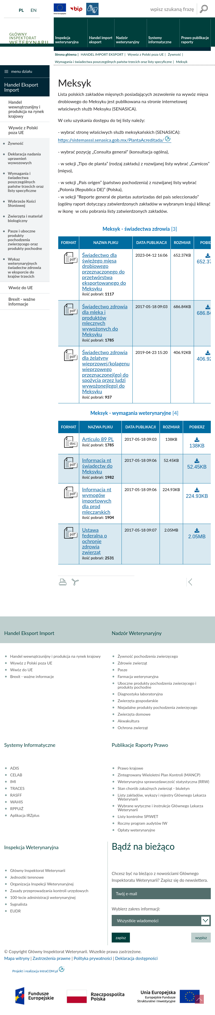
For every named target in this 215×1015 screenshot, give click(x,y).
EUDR (15, 912)
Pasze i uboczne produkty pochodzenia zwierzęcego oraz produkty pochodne (25, 241)
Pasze (122, 671)
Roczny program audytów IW (142, 824)
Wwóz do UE (20, 288)
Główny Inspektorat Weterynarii (37, 872)
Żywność (174, 55)
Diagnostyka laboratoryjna (140, 695)
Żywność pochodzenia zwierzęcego (148, 657)
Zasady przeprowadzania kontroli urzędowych (49, 892)
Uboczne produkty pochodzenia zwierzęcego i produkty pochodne (157, 686)
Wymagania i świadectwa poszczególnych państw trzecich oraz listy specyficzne (113, 63)
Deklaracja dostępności (136, 959)
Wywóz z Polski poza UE (146, 55)
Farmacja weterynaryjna (138, 678)
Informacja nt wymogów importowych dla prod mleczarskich (96, 502)
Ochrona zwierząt (133, 729)
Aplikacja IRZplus (24, 817)
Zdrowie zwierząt (132, 664)
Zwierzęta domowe (134, 715)
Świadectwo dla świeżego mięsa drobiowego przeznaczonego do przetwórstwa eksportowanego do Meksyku (104, 273)
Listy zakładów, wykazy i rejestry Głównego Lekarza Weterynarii (162, 798)
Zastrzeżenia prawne (52, 959)
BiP (76, 9)
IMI (13, 783)
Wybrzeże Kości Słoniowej (22, 204)
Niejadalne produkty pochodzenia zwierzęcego (157, 709)
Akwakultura (128, 722)
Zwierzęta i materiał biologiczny (25, 219)
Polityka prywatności (93, 959)
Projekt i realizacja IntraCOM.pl (35, 972)
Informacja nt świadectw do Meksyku (97, 467)
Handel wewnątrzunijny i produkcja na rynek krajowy (26, 110)
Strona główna (65, 55)
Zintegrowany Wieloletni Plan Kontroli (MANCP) (159, 776)
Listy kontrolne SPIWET (138, 818)
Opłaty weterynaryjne (136, 831)
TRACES (17, 790)
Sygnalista (18, 905)
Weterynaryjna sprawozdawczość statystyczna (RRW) (163, 783)
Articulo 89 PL (98, 441)
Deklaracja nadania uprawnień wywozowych (24, 159)
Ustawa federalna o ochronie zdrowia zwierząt (94, 542)
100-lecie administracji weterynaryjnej (43, 899)
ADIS (14, 769)
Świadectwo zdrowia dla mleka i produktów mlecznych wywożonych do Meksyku (104, 321)
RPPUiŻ (16, 810)
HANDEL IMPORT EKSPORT (102, 55)
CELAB (16, 776)
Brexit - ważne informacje (21, 303)
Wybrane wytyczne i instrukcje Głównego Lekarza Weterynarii (160, 809)
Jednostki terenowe (27, 878)
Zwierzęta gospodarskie (138, 702)
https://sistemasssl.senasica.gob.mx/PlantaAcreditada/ (111, 141)
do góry (199, 999)
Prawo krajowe (130, 769)
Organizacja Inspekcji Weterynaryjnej (41, 885)
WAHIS (16, 803)
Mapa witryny (16, 959)
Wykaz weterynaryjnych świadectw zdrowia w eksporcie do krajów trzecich (24, 269)
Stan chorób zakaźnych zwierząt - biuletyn (154, 790)
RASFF (16, 796)
